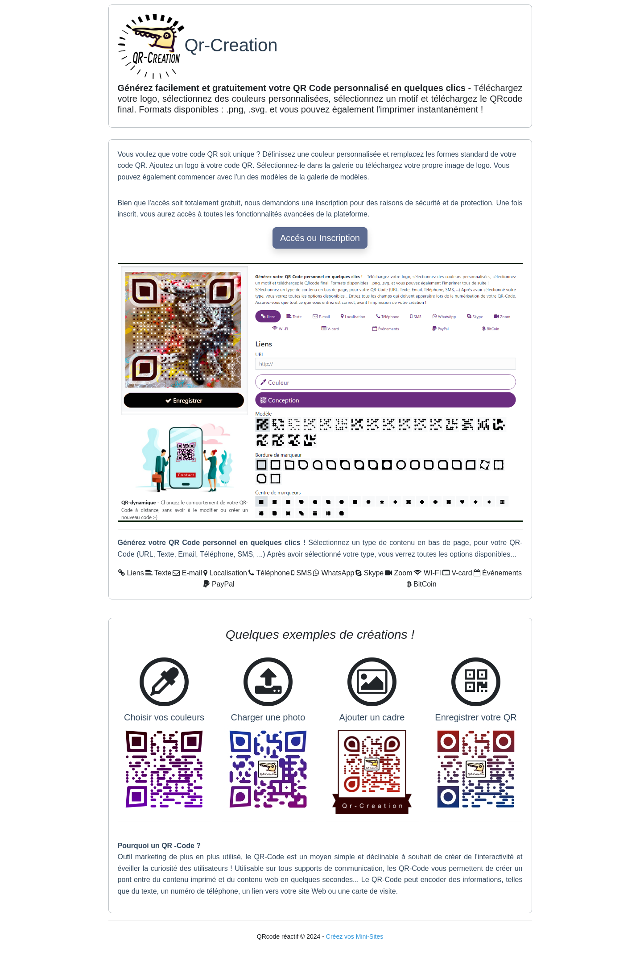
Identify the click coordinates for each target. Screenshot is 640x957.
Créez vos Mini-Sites (354, 936)
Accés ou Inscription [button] (320, 238)
